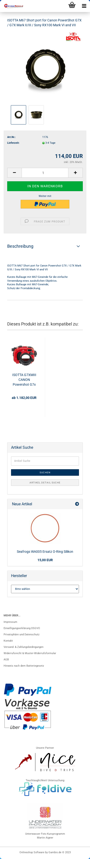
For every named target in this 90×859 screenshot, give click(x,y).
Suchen (45, 472)
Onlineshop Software (31, 852)
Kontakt (8, 640)
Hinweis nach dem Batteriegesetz (24, 665)
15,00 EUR (45, 560)
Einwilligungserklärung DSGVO (22, 628)
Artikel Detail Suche (45, 482)
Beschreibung (20, 246)
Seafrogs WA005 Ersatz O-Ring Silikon (45, 551)
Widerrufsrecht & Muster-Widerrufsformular (30, 653)
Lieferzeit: (13, 142)
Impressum (10, 622)
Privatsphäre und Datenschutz (21, 634)
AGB (6, 659)
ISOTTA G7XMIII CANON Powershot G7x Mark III (24, 380)
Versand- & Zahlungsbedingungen (23, 647)
